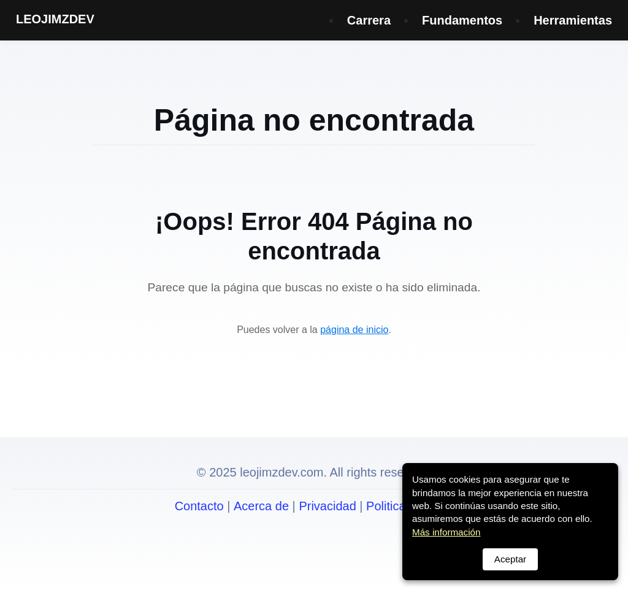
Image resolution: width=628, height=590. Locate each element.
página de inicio (354, 329)
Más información (446, 532)
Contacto (199, 506)
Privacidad (327, 506)
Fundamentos (462, 20)
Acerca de (261, 506)
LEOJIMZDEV (55, 19)
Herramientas (573, 20)
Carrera (369, 20)
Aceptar (510, 559)
